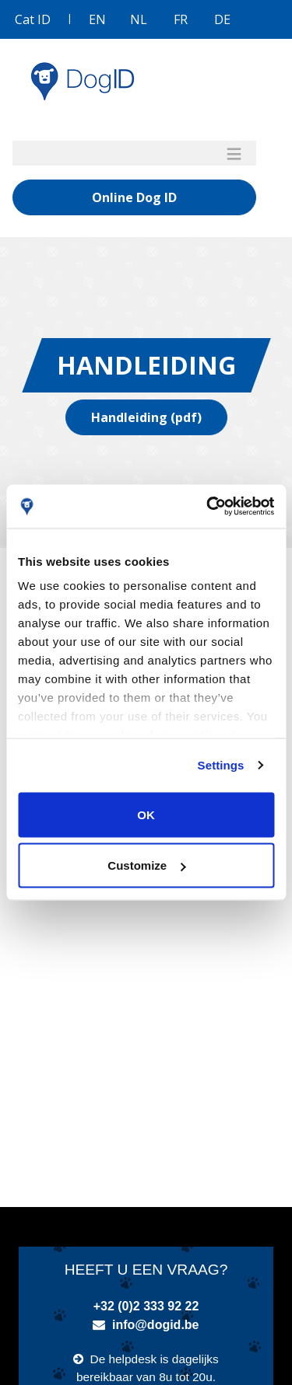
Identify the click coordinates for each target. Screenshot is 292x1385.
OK (146, 814)
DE (222, 19)
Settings (221, 765)
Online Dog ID (134, 197)
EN (97, 19)
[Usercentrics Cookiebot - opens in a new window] (208, 507)
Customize (146, 865)
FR (181, 19)
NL (138, 19)
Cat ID (33, 19)
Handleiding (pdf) (146, 417)
